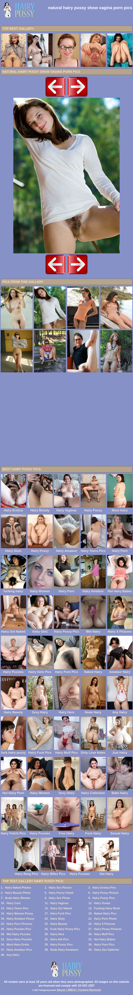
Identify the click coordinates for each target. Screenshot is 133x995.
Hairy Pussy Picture (105, 892)
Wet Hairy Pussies (18, 934)
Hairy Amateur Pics (19, 949)
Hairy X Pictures (104, 923)
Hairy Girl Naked (61, 908)
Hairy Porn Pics (104, 944)
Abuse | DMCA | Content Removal (79, 989)
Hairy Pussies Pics (19, 929)
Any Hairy (13, 954)
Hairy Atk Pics (59, 939)
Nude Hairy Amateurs (64, 949)
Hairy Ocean (102, 903)
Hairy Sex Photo (59, 898)
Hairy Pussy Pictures (108, 929)
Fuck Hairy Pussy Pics (65, 929)
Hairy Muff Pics (104, 934)
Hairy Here (57, 934)
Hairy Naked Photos (18, 887)
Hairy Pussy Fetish (61, 892)
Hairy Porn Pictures (19, 923)
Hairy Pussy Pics (103, 898)
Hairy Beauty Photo (18, 892)
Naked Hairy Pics (105, 913)
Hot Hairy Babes (105, 939)
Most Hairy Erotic (18, 944)
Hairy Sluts (57, 918)
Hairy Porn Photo (105, 918)
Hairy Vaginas (59, 903)
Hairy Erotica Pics (104, 887)
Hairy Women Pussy (20, 913)
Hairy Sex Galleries (106, 949)
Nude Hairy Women (17, 898)
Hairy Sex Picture (60, 887)
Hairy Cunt (14, 903)
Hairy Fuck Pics (60, 913)
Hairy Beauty (58, 923)
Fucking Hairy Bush (107, 908)
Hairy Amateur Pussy (20, 918)
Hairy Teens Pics (18, 908)
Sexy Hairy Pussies (19, 939)
